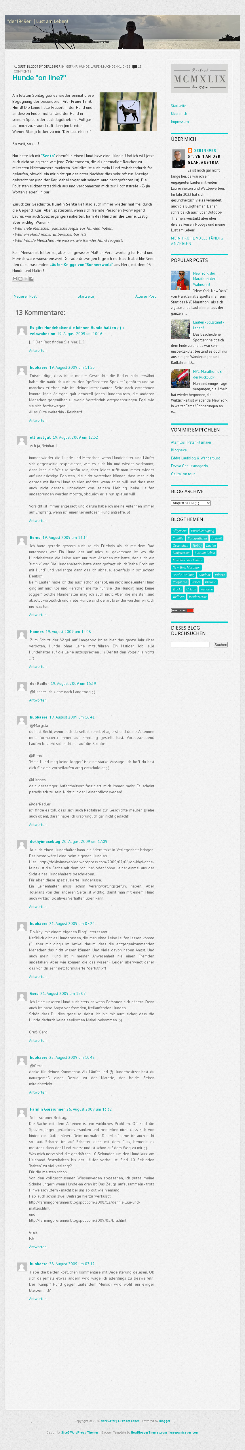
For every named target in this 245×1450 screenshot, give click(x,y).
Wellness (178, 597)
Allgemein (179, 531)
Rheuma (210, 582)
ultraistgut (40, 437)
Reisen (196, 582)
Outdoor (204, 575)
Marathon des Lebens (187, 560)
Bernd (35, 537)
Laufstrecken (181, 553)
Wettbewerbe (198, 597)
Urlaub (191, 589)
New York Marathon (186, 567)
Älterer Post (145, 296)
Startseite (86, 296)
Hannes (37, 631)
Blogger (164, 1421)
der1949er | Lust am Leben (120, 1421)
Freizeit (216, 538)
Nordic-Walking (183, 575)
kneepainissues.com (184, 1432)
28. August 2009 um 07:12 (72, 1263)
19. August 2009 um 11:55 (72, 367)
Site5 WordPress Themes (80, 1432)
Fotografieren (197, 538)
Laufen (96, 66)
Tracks (177, 589)
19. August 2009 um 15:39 (73, 683)
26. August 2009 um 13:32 (89, 1109)
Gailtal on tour (183, 474)
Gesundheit (180, 545)
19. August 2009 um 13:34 (65, 537)
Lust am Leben (205, 553)
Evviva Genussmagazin (189, 465)
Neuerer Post (25, 296)
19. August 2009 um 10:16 (79, 333)
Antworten (38, 350)
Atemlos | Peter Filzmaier (191, 442)
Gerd (34, 993)
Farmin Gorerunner (47, 1109)
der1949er (204, 150)
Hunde (84, 66)
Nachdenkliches (116, 66)
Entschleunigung (202, 531)
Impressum (180, 121)
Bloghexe (179, 450)
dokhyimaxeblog (45, 841)
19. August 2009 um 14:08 (68, 631)
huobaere (39, 367)
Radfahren (179, 582)
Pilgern (220, 575)
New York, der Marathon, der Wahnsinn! (204, 279)
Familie (177, 538)
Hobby (197, 545)
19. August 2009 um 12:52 (75, 437)
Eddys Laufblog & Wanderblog (195, 458)
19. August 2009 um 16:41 (72, 717)
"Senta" (48, 155)
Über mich (179, 113)
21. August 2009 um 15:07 (63, 993)
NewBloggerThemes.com (149, 1432)
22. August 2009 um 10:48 (72, 1057)
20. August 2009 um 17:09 (84, 841)
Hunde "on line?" (39, 77)
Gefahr (72, 66)
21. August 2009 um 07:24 (72, 923)
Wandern (206, 589)
